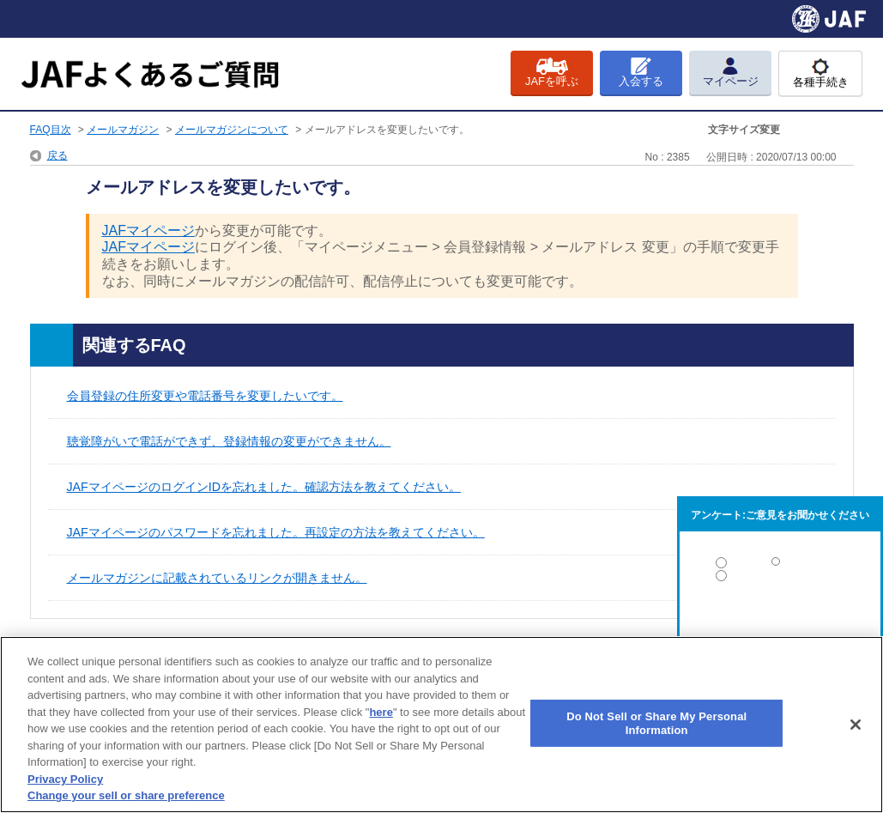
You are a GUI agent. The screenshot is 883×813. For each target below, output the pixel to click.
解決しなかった (780, 623)
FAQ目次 (50, 130)
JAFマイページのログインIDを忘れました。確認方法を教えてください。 (264, 487)
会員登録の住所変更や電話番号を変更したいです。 (205, 396)
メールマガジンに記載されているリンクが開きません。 (217, 578)
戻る (57, 155)
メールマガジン (123, 130)
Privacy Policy (65, 779)
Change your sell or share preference (126, 795)
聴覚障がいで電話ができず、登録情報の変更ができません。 (229, 441)
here (380, 712)
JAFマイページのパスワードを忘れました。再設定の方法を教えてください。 (276, 532)
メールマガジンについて (231, 130)
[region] (441, 724)
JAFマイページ (148, 230)
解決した (780, 566)
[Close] (855, 724)
